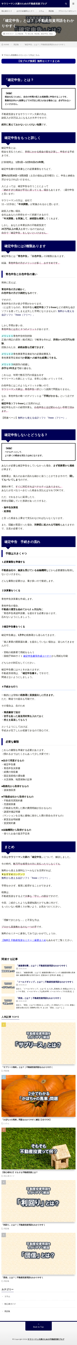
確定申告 (44, 34)
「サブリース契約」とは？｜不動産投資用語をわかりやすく (27, 1067)
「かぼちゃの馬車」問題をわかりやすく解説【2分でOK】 (26, 1119)
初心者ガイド (6, 11)
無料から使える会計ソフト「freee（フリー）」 (43, 418)
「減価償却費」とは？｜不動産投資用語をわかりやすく (41, 965)
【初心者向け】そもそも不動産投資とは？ (19, 1172)
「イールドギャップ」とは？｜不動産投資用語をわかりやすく (45, 982)
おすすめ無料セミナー (25, 11)
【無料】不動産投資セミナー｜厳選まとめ (23, 940)
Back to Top (38, 1327)
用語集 (51, 11)
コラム (41, 11)
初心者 (30, 34)
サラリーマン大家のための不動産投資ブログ (46, 1339)
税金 (51, 34)
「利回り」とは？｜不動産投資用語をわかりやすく (23, 1225)
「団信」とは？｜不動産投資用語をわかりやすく (38, 998)
